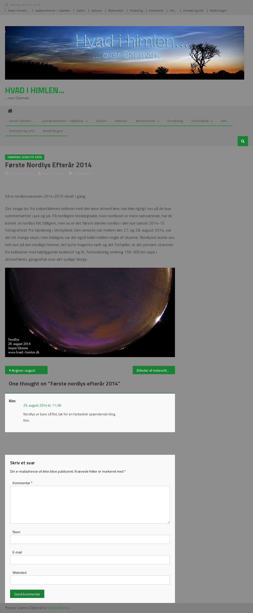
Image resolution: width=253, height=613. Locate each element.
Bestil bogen (218, 10)
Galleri (81, 10)
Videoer (96, 10)
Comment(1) (83, 173)
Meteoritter (116, 10)
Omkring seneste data (25, 157)
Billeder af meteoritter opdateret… (156, 370)
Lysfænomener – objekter (52, 10)
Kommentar (22, 482)
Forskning (136, 10)
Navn (16, 531)
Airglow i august (23, 370)
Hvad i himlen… (18, 10)
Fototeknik (156, 10)
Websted (19, 572)
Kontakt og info (193, 10)
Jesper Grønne (53, 173)
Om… (173, 10)
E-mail (17, 552)
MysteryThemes (58, 607)
